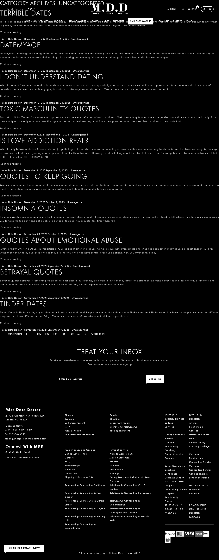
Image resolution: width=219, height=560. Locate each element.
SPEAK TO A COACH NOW (24, 548)
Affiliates (115, 461)
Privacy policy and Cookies (80, 450)
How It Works (78, 21)
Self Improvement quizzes (79, 434)
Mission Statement (120, 457)
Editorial (169, 423)
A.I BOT (105, 21)
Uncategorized (79, 38)
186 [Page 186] (71, 333)
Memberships (72, 465)
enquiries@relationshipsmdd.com (25, 438)
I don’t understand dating (52, 77)
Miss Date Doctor (12, 38)
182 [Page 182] (39, 333)
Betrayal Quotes (31, 272)
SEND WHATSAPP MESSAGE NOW (22, 458)
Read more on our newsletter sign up (109, 364)
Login (172, 9)
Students (114, 465)
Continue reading (10, 32)
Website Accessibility (121, 453)
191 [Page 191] (85, 333)
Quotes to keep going (43, 176)
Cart (192, 9)
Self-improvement (75, 423)
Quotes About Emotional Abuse (61, 240)
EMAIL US (164, 21)
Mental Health (73, 430)
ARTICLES (60, 21)
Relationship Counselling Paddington (85, 485)
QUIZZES (177, 21)
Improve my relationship (123, 426)
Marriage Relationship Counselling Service (200, 458)
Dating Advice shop (76, 453)
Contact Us (71, 473)
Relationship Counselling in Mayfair (85, 508)
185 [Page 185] (63, 333)
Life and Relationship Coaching (171, 446)
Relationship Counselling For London (130, 493)
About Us (70, 469)
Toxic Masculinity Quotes (49, 108)
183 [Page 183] (47, 333)
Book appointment (120, 430)
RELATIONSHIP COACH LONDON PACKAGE (175, 509)
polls (188, 21)
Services (169, 426)
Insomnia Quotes (33, 208)
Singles (69, 415)
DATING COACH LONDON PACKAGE (198, 489)
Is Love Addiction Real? (44, 140)
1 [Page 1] (26, 333)
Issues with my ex (120, 423)
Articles (193, 423)
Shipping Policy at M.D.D (79, 477)
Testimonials (116, 469)
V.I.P (67, 426)
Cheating (115, 419)
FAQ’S (95, 21)
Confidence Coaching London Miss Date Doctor (174, 477)
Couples (114, 415)
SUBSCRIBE (118, 21)
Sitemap (114, 473)
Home (26, 21)
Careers (69, 457)
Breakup (69, 419)
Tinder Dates (23, 304)
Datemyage (20, 45)
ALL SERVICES (42, 21)
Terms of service (119, 450)
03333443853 (15, 434)
